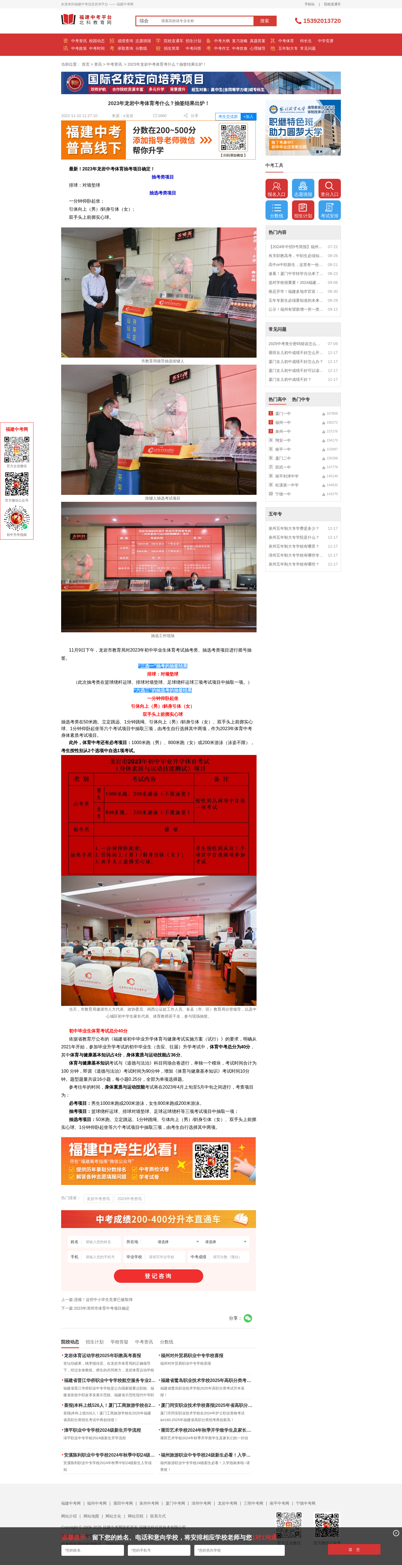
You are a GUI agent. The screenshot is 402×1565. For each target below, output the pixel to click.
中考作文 (222, 48)
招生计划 (193, 41)
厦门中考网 (175, 1503)
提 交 (354, 1549)
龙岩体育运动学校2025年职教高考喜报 (102, 1355)
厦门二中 (283, 458)
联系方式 (158, 1516)
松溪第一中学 (287, 485)
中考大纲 (222, 41)
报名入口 (277, 189)
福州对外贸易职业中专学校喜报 (192, 1355)
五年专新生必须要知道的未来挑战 (296, 300)
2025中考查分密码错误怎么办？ (296, 343)
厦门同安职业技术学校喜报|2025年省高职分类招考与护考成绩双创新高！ (207, 1405)
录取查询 (125, 48)
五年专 (275, 514)
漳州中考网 (201, 1503)
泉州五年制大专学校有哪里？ (294, 546)
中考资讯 (79, 41)
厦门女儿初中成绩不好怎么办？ (296, 361)
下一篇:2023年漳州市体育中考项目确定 (95, 1308)
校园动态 (97, 41)
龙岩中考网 (227, 1503)
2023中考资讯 (130, 1198)
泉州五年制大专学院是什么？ (294, 537)
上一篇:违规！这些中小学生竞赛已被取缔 (97, 1299)
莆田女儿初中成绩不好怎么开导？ (296, 352)
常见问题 (308, 48)
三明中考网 (253, 1503)
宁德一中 (283, 494)
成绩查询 (125, 41)
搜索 (264, 20)
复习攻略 (240, 41)
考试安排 (330, 210)
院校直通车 (332, 4)
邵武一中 (283, 467)
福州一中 (283, 422)
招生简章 (172, 48)
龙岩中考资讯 (98, 1198)
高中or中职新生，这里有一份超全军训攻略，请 (296, 264)
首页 (86, 64)
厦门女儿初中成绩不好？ (290, 379)
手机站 (310, 4)
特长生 (306, 41)
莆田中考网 (123, 1503)
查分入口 (330, 189)
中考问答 (193, 48)
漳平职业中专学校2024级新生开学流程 (102, 1430)
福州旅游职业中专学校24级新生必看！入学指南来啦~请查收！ (207, 1455)
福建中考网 (71, 1503)
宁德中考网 (305, 1503)
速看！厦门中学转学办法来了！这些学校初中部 (296, 273)
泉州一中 (283, 431)
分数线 (141, 48)
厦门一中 (283, 413)
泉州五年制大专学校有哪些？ (294, 564)
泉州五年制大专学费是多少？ (294, 528)
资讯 (98, 64)
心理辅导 (257, 48)
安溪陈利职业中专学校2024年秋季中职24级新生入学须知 (110, 1455)
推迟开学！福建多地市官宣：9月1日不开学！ (296, 291)
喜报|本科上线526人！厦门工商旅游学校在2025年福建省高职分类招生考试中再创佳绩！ (110, 1405)
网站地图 (91, 1516)
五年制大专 (288, 48)
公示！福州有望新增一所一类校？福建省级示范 (296, 309)
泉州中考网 (149, 1503)
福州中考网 (97, 1503)
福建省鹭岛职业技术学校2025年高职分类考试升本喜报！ (207, 1380)
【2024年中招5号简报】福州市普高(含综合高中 (296, 246)
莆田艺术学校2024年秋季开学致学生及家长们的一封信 (207, 1430)
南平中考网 (279, 1503)
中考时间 (97, 48)
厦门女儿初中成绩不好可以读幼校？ (296, 370)
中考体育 (286, 41)
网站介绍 (69, 1516)
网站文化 (113, 1516)
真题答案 (257, 41)
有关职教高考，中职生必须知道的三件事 (296, 255)
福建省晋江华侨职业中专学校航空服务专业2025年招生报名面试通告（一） (110, 1380)
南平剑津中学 (287, 476)
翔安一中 (283, 440)
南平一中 (283, 449)
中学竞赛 (326, 41)
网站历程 (135, 1516)
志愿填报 (143, 41)
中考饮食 (240, 48)
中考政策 (79, 48)
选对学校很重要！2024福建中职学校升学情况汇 (296, 282)
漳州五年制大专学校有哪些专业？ (296, 555)
